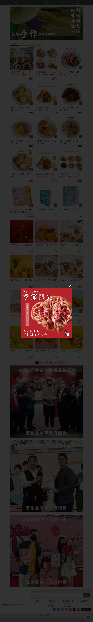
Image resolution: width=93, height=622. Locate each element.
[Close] (70, 286)
